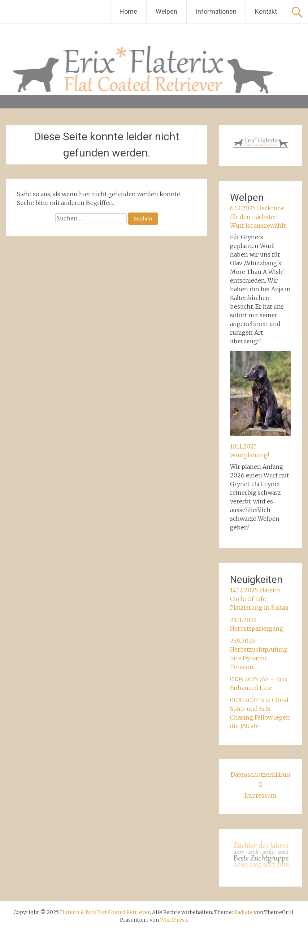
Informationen (216, 11)
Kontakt (266, 11)
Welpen (166, 11)
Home (128, 11)
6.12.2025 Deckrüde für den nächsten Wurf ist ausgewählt (258, 217)
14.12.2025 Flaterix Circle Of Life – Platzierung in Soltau (259, 599)
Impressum (260, 795)
